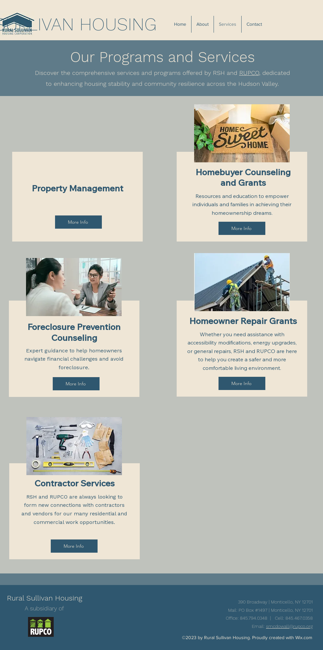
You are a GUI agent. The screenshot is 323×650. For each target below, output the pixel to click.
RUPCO (249, 72)
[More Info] (78, 222)
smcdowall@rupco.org (289, 626)
